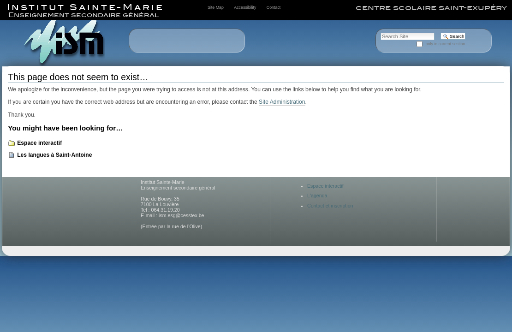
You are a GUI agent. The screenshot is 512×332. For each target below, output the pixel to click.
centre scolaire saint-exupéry (431, 8)
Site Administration (282, 102)
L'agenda (317, 195)
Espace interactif (39, 143)
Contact (273, 7)
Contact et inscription (330, 205)
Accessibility (245, 7)
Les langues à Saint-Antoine (54, 155)
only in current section (445, 44)
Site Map (216, 7)
